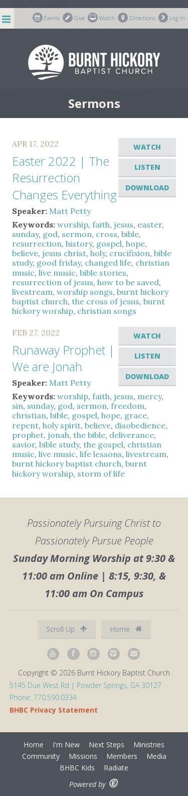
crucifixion (129, 253)
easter (149, 224)
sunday (25, 234)
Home (126, 629)
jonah (58, 435)
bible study (59, 444)
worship (72, 224)
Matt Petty (70, 211)
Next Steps (106, 744)
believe (25, 253)
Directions (136, 18)
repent (25, 425)
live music (57, 273)
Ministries (148, 744)
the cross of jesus (105, 301)
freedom (127, 406)
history (79, 244)
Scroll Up (66, 629)
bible (130, 234)
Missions (83, 756)
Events (46, 18)
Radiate (116, 767)
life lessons (101, 454)
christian (29, 415)
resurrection (37, 244)
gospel (109, 244)
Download (147, 187)
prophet (28, 435)
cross (106, 234)
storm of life (101, 474)
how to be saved (128, 282)
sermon (77, 234)
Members (121, 756)
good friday (59, 263)
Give (74, 18)
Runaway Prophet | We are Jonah (63, 358)
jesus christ (64, 253)
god (50, 234)
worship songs (85, 292)
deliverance (131, 435)
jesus (123, 224)
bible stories (103, 273)
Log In (171, 18)
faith (101, 224)
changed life (108, 263)
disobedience (140, 425)
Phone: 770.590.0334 (43, 697)
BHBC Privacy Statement (54, 710)
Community (41, 756)
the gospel (103, 444)
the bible (89, 435)
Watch (101, 18)
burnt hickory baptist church (66, 464)
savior (23, 444)
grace (135, 415)
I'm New (66, 744)
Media (156, 756)
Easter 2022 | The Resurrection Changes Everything (64, 178)
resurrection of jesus (52, 282)
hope (135, 244)
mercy (149, 396)
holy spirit (62, 425)
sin (17, 406)
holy (97, 253)
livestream (32, 292)
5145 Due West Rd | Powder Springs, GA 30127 (85, 685)
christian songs (106, 311)
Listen (147, 167)
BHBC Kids (77, 767)
